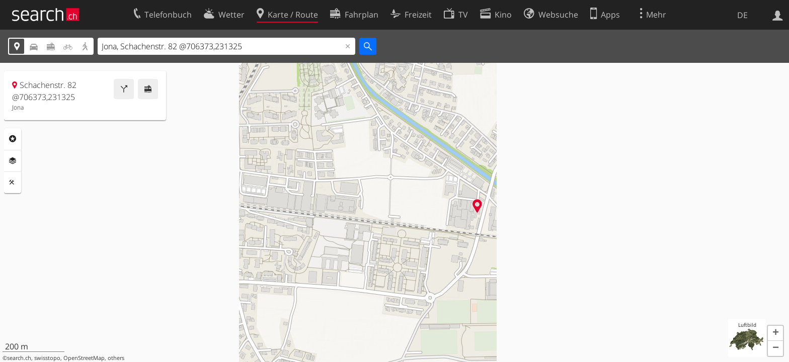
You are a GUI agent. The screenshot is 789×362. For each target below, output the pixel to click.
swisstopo (47, 357)
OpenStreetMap (84, 357)
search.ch (19, 357)
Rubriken (12, 138)
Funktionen (12, 182)
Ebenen (12, 160)
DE (742, 15)
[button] (775, 333)
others (116, 357)
